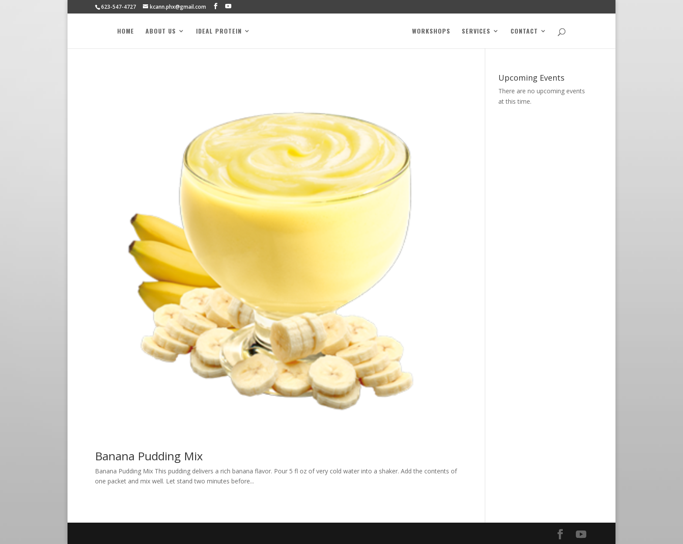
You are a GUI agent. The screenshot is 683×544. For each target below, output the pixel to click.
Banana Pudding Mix (149, 456)
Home (123, 31)
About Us (158, 31)
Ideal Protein (216, 31)
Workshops (434, 31)
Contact (527, 31)
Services (478, 31)
